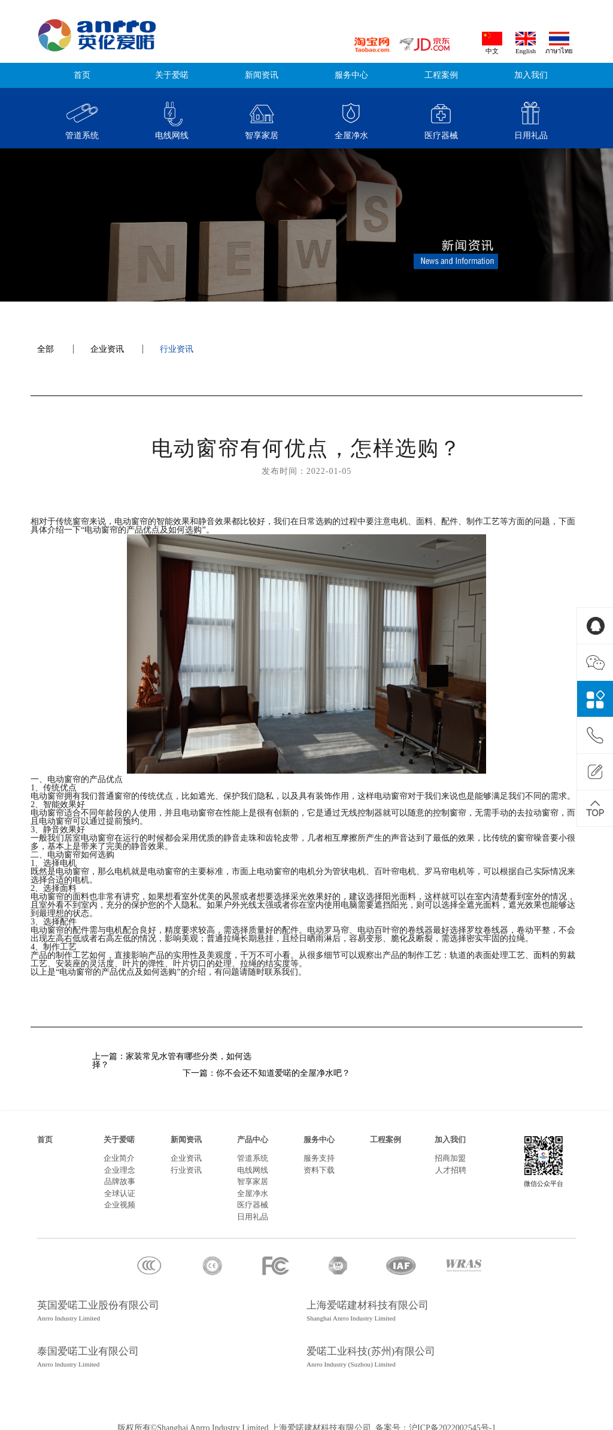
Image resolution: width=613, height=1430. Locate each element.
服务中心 (351, 75)
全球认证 (119, 1185)
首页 (82, 75)
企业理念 (119, 1162)
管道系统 (252, 1150)
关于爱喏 (172, 75)
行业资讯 (176, 349)
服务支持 (319, 1150)
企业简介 (119, 1150)
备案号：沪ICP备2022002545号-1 (434, 1419)
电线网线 (252, 1162)
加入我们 (531, 75)
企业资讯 (107, 349)
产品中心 (252, 1131)
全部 (45, 349)
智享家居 (252, 1173)
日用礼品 (252, 1208)
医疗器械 (252, 1196)
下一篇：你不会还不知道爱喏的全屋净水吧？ (437, 1065)
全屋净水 (252, 1185)
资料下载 (319, 1162)
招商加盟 (450, 1150)
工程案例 (441, 75)
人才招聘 (450, 1162)
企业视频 (119, 1196)
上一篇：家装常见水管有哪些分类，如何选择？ (171, 1060)
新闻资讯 (261, 75)
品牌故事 (119, 1173)
